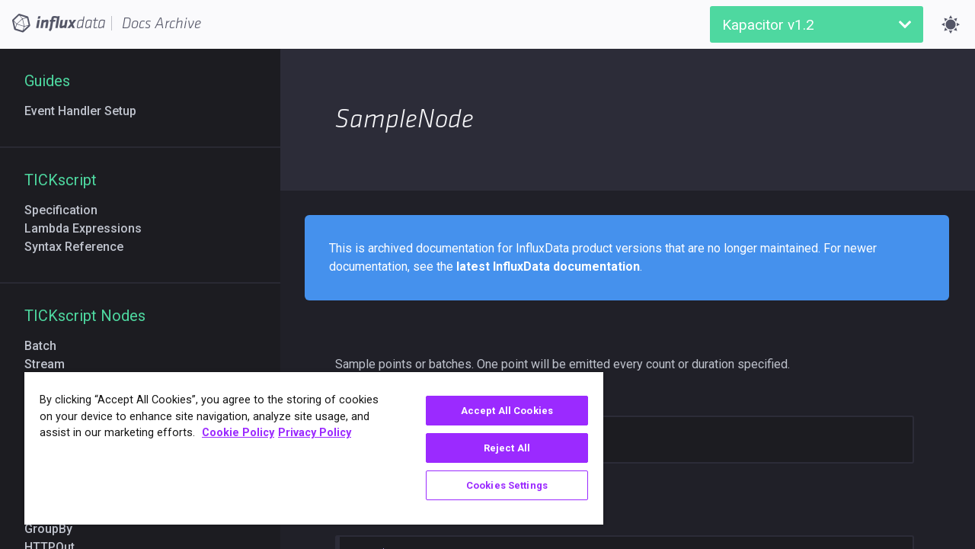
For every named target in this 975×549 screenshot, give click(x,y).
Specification (67, 210)
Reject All (495, 448)
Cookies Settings (495, 485)
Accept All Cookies (495, 410)
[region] (307, 448)
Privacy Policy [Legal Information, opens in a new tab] (314, 432)
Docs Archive (161, 23)
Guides (47, 81)
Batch (46, 346)
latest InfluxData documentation (548, 266)
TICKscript (60, 180)
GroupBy (54, 529)
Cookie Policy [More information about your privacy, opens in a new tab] (238, 432)
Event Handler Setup (86, 111)
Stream (51, 364)
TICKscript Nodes (84, 316)
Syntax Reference (80, 246)
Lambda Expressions (89, 228)
